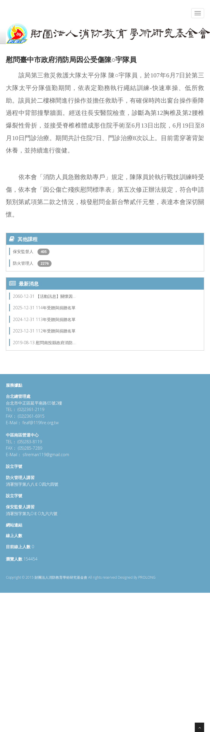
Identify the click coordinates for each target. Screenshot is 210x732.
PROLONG (147, 577)
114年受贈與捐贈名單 (56, 307)
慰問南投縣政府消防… (56, 342)
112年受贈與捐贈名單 (56, 331)
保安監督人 (24, 251)
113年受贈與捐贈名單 (56, 319)
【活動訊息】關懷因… (56, 296)
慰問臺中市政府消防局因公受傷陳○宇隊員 (71, 59)
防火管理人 (24, 263)
